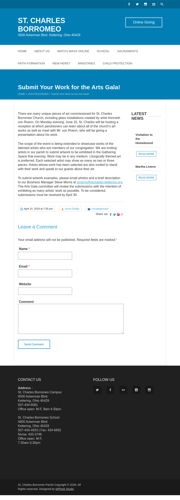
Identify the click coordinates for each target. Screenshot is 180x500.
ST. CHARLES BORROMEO (41, 24)
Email (23, 266)
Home (22, 51)
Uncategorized (38, 94)
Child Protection (117, 63)
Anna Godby (72, 208)
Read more (146, 153)
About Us (41, 51)
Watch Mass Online (73, 51)
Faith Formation (31, 63)
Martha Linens (146, 166)
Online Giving (143, 22)
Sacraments (127, 51)
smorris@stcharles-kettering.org (99, 182)
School (103, 51)
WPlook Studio (64, 493)
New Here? (61, 63)
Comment (26, 301)
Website (25, 284)
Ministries (86, 63)
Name (23, 249)
